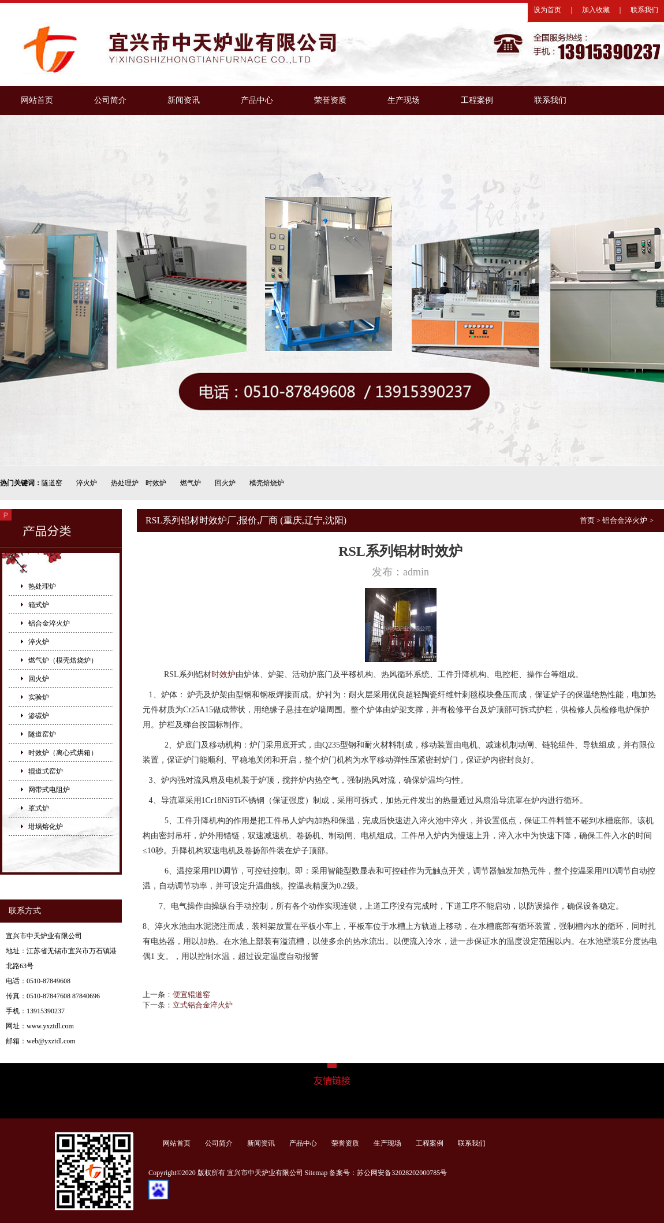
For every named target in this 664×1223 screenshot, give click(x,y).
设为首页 (547, 10)
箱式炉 (38, 605)
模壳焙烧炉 (266, 483)
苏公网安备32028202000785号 (402, 1173)
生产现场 (403, 100)
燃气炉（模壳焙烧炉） (63, 660)
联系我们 (644, 10)
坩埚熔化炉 (45, 827)
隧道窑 (52, 483)
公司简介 (110, 100)
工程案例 (477, 100)
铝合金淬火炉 (49, 623)
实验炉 (38, 697)
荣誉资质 (330, 100)
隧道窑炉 (42, 734)
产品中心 (257, 100)
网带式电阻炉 (49, 790)
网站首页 (37, 100)
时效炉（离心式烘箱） (63, 753)
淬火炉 (86, 483)
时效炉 (156, 483)
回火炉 (225, 483)
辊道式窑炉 (45, 771)
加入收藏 (596, 10)
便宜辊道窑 (191, 994)
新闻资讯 (183, 100)
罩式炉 (38, 808)
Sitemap (316, 1173)
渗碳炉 (38, 716)
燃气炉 (190, 483)
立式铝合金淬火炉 (203, 1005)
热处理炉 (125, 483)
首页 (587, 520)
